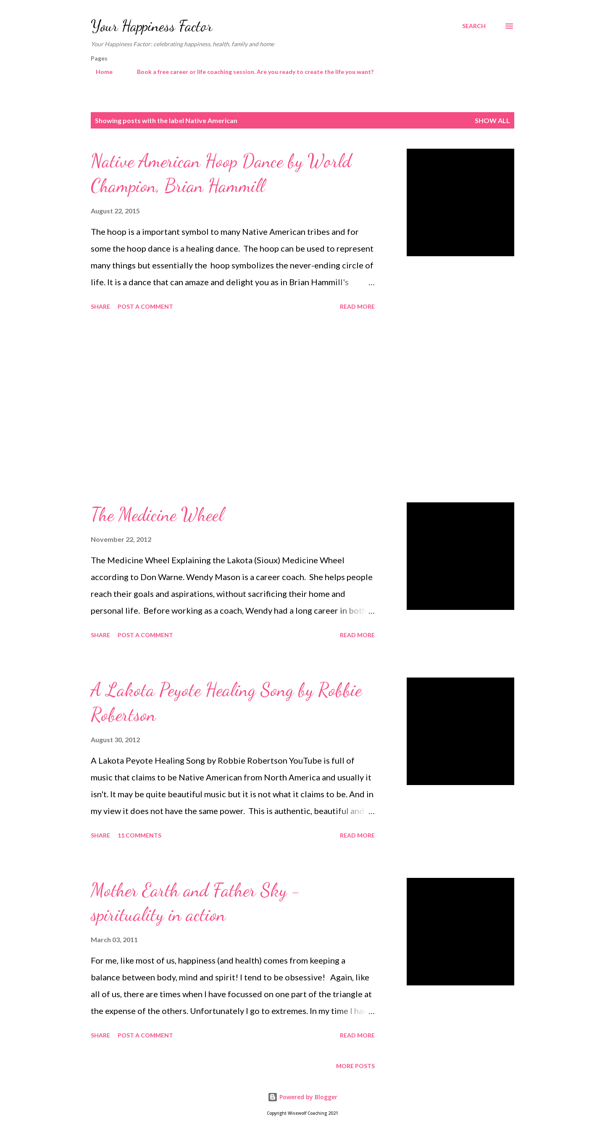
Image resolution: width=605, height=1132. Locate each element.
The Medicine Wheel (157, 514)
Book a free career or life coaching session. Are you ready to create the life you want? (250, 71)
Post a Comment (145, 306)
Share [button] (100, 306)
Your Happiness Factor (152, 26)
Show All (492, 120)
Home (99, 71)
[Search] (474, 26)
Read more (357, 306)
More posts (355, 1065)
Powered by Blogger (302, 1097)
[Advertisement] (233, 408)
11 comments (139, 835)
